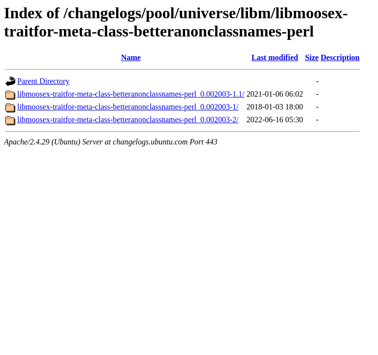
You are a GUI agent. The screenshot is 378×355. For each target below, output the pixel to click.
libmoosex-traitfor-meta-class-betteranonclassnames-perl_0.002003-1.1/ (131, 94)
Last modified (275, 57)
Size (312, 57)
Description (339, 57)
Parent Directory (43, 81)
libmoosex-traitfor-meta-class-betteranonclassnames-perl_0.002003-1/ (128, 107)
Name (131, 57)
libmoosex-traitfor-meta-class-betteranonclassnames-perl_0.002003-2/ (128, 119)
